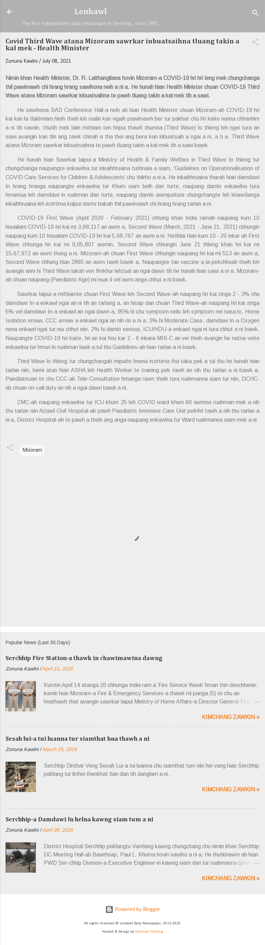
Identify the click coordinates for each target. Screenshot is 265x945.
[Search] (255, 13)
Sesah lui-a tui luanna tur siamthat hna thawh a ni (77, 739)
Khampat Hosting (149, 932)
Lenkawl (91, 12)
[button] (255, 43)
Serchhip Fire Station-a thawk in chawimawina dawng (84, 658)
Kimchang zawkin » (230, 717)
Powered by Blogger (132, 909)
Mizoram (32, 450)
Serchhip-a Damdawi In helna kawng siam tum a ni (79, 819)
